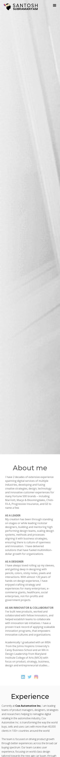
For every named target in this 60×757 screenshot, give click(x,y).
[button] (54, 5)
